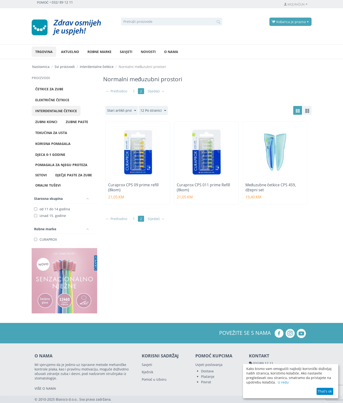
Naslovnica (41, 66)
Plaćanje (207, 376)
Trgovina (44, 51)
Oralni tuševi (48, 185)
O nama (171, 51)
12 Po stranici (153, 110)
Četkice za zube (49, 89)
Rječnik (147, 372)
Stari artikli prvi (121, 110)
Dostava (207, 371)
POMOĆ (43, 2)
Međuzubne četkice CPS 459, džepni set (270, 187)
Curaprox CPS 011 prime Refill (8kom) (203, 187)
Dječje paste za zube (73, 175)
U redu (283, 382)
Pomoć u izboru (154, 379)
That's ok (325, 391)
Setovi (41, 175)
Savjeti (126, 51)
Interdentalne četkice (97, 66)
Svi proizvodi (65, 66)
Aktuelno (70, 51)
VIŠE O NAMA (45, 388)
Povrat (206, 382)
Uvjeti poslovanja (208, 364)
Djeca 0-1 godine (50, 154)
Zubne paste (77, 122)
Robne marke (99, 51)
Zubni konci (46, 122)
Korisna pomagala (53, 143)
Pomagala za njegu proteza (61, 165)
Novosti (148, 51)
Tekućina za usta (51, 132)
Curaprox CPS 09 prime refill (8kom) (133, 187)
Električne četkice (52, 100)
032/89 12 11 (263, 363)
